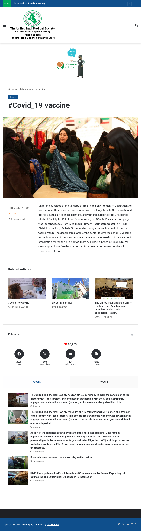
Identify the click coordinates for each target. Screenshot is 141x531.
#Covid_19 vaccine (18, 302)
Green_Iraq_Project (62, 302)
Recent (36, 381)
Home (12, 89)
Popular (104, 381)
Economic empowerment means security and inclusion (61, 457)
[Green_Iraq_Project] (71, 288)
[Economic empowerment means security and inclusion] (18, 462)
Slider (22, 89)
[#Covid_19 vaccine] (27, 288)
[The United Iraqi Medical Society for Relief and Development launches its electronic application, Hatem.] (114, 288)
